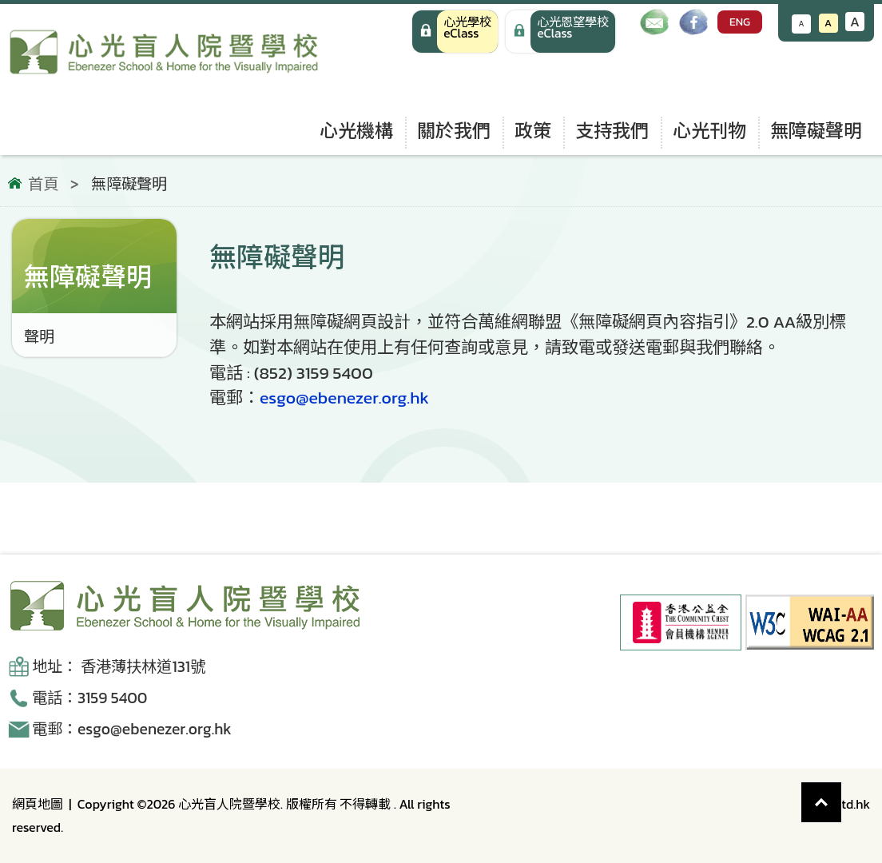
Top (841, 793)
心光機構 (356, 131)
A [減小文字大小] (802, 24)
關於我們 (454, 131)
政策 (532, 131)
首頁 (43, 184)
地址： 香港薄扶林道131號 (118, 666)
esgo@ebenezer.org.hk (344, 397)
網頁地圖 (37, 803)
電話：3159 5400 (89, 698)
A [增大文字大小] (855, 21)
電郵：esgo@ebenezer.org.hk (132, 729)
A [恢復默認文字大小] (828, 22)
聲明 (39, 336)
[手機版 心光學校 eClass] (560, 31)
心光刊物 (709, 131)
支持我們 (612, 131)
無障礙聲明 (816, 131)
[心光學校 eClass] (455, 31)
